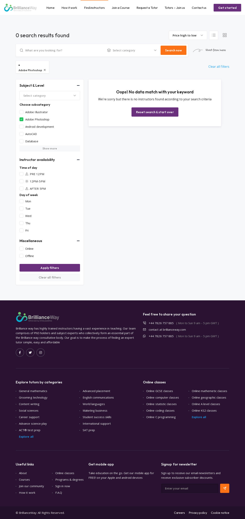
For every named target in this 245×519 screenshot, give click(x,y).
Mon (28, 201)
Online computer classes (162, 397)
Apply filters (49, 268)
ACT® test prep (29, 430)
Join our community (31, 486)
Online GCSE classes (159, 391)
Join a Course (121, 8)
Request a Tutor (147, 8)
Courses (24, 479)
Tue (27, 208)
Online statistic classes (161, 404)
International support (97, 423)
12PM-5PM (35, 181)
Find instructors (94, 8)
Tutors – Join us (175, 8)
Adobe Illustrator (36, 112)
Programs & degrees (69, 479)
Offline (29, 256)
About (23, 473)
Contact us (199, 8)
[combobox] (188, 35)
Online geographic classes (209, 397)
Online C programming (161, 417)
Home (50, 8)
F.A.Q (58, 492)
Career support (29, 417)
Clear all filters (218, 66)
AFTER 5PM (35, 188)
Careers (179, 513)
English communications (98, 397)
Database (31, 141)
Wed (28, 216)
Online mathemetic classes (209, 391)
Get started (227, 8)
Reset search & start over (155, 112)
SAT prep (89, 430)
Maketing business (95, 410)
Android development (39, 127)
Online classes (64, 473)
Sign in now (62, 486)
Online (29, 248)
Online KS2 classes (204, 410)
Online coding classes (160, 410)
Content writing (29, 404)
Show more (49, 148)
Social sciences (28, 410)
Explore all (26, 436)
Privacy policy (198, 513)
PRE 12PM (34, 174)
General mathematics (33, 391)
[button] (50, 85)
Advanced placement (96, 391)
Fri (27, 230)
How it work (69, 8)
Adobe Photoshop (37, 119)
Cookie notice (220, 513)
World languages (94, 404)
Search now (173, 50)
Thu (27, 223)
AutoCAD (31, 134)
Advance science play (33, 423)
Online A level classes (206, 404)
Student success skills (97, 417)
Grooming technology (33, 397)
